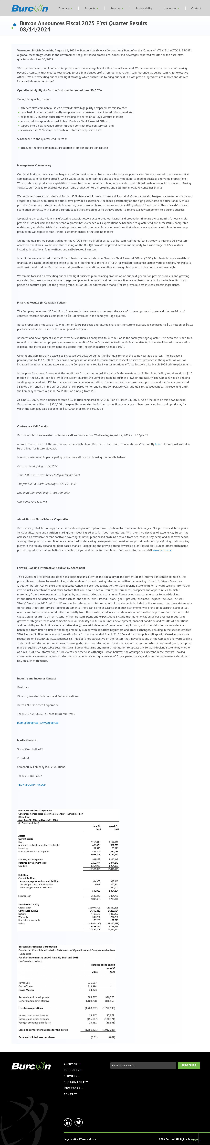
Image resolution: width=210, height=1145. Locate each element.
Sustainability (144, 8)
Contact (196, 8)
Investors (172, 8)
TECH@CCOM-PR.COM (32, 784)
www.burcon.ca (162, 550)
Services (116, 8)
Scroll (196, 1140)
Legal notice (71, 1139)
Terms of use (88, 1139)
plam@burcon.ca (27, 723)
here (157, 444)
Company (65, 8)
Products (91, 8)
